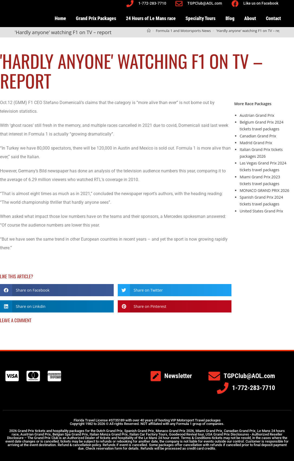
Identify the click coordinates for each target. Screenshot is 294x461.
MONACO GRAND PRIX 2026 (264, 190)
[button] (57, 290)
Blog (230, 18)
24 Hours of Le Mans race (151, 18)
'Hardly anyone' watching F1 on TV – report (251, 30)
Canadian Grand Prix (258, 135)
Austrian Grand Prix (257, 115)
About (250, 18)
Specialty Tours (200, 18)
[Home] (149, 30)
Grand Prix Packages (96, 18)
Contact (273, 18)
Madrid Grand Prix (256, 142)
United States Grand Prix (261, 211)
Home (60, 18)
